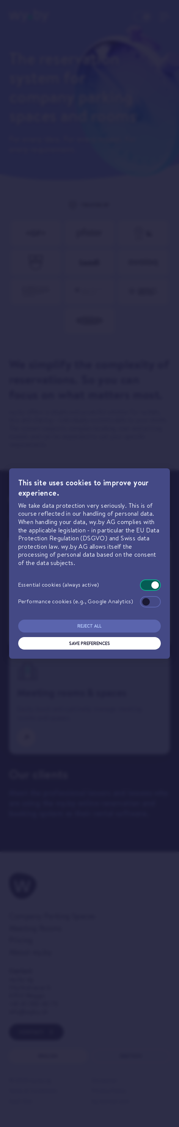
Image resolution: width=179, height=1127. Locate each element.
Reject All (89, 626)
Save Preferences (89, 643)
